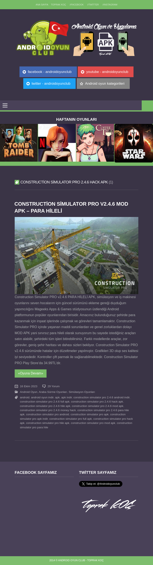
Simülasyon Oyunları (82, 392)
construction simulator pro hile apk (47, 423)
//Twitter (93, 4)
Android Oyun (28, 392)
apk (57, 397)
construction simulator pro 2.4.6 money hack (48, 410)
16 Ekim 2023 (28, 386)
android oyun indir (42, 397)
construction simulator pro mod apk (93, 423)
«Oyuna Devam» (30, 373)
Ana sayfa (41, 4)
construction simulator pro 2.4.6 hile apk (45, 406)
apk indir (66, 397)
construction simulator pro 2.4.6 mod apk (97, 406)
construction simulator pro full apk (70, 418)
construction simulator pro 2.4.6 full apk (45, 401)
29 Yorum (54, 386)
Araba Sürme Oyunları (53, 392)
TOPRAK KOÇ (58, 4)
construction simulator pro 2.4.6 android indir (102, 397)
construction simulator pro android (47, 414)
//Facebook (77, 4)
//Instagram (110, 4)
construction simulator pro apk (90, 414)
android (24, 397)
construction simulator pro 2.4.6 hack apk (97, 401)
